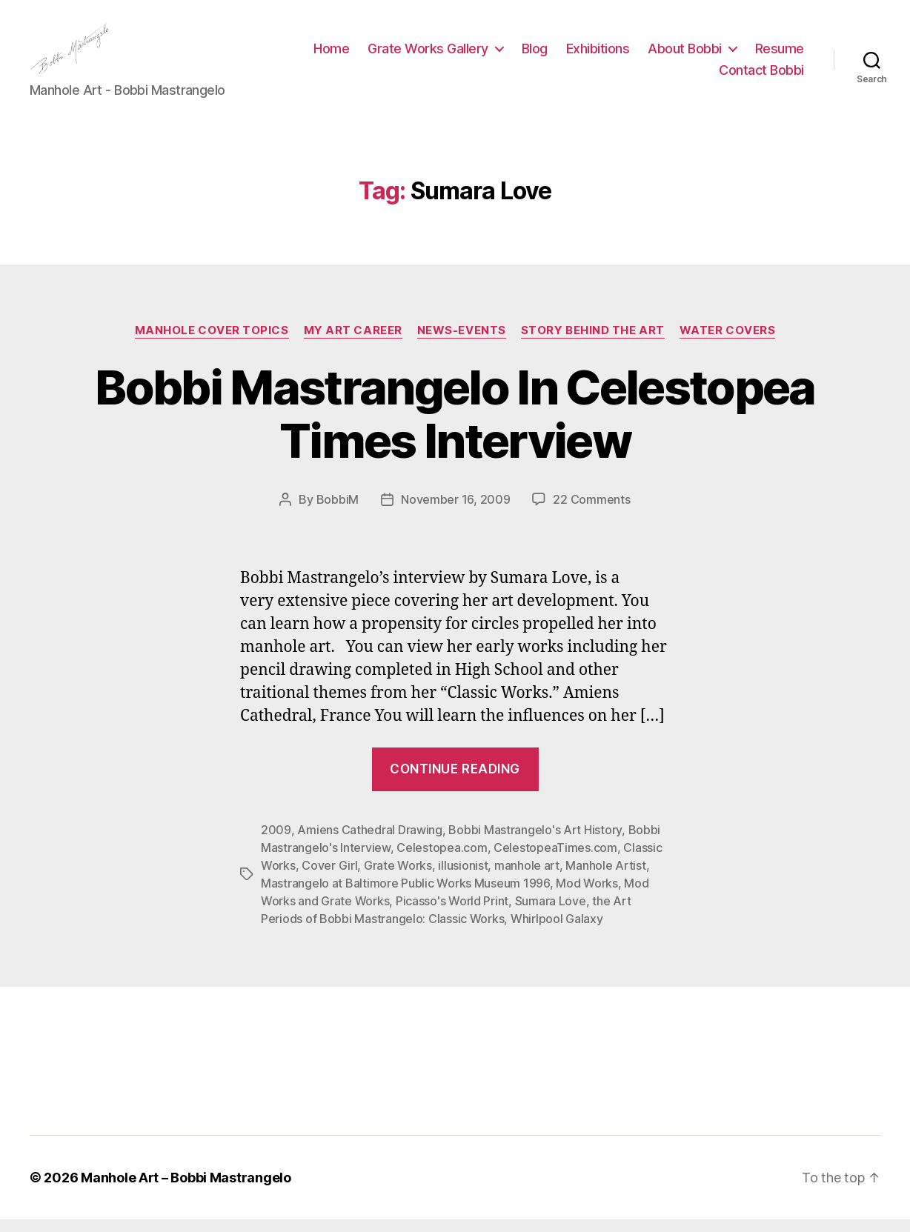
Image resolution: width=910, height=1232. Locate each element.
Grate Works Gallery (495, 54)
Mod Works (587, 895)
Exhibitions (665, 54)
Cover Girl (329, 877)
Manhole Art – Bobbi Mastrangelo (186, 1190)
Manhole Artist (605, 877)
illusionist (463, 877)
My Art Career (353, 342)
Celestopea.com (441, 860)
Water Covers (728, 342)
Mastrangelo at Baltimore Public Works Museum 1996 (405, 895)
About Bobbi (752, 54)
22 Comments (591, 512)
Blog (602, 54)
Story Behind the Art (593, 342)
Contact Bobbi (761, 76)
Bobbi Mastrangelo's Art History (535, 842)
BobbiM (337, 512)
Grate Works (398, 877)
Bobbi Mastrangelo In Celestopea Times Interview (455, 426)
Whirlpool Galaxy (557, 931)
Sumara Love (550, 913)
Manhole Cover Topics (212, 342)
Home (398, 54)
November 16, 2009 (455, 512)
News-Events (461, 342)
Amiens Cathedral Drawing (369, 842)
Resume (675, 76)
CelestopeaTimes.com (555, 860)
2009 (276, 842)
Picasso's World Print (452, 913)
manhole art (526, 877)
